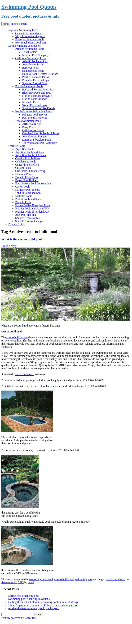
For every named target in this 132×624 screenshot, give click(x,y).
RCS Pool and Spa (25, 214)
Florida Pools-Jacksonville (37, 95)
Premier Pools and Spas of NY (32, 208)
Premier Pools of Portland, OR (32, 211)
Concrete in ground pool (28, 33)
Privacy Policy (16, 224)
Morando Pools (30, 102)
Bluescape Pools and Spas (36, 92)
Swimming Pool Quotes (28, 7)
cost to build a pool (17, 337)
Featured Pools (16, 145)
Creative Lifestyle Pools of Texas (40, 133)
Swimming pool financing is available (29, 598)
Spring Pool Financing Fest (23, 595)
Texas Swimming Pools (28, 120)
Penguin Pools (23, 202)
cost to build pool (24, 374)
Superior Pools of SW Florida (38, 108)
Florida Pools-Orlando (34, 98)
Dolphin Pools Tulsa (26, 177)
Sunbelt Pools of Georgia (29, 221)
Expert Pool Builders (26, 180)
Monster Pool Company (35, 55)
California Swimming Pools (30, 58)
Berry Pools (28, 127)
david (31, 582)
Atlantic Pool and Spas (34, 61)
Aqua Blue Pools (24, 149)
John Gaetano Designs (34, 136)
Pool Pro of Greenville (34, 117)
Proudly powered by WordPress (18, 617)
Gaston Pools (22, 186)
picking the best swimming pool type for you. (33, 608)
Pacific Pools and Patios (35, 76)
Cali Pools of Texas (33, 130)
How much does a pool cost (30, 42)
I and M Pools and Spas (28, 192)
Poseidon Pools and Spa (35, 80)
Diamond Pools (23, 174)
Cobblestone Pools (25, 161)
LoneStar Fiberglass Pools (36, 139)
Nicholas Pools (23, 195)
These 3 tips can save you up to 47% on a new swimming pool (43, 605)
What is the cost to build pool (21, 239)
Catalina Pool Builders (27, 158)
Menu (5, 24)
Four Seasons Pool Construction (33, 183)
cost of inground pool (41, 579)
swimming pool (83, 579)
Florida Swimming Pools (29, 86)
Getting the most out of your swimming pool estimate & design (43, 602)
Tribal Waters (29, 51)
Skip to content (19, 23)
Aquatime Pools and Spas (29, 152)
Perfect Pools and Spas (28, 199)
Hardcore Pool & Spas (27, 189)
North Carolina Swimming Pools (33, 111)
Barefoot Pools (30, 67)
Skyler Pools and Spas (34, 105)
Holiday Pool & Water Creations (40, 73)
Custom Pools (23, 167)
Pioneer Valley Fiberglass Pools (32, 205)
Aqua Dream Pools (32, 64)
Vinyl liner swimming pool (30, 36)
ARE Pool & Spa (31, 123)
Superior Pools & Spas (34, 83)
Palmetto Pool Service (34, 114)
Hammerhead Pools (33, 70)
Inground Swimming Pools (23, 30)
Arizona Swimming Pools (29, 48)
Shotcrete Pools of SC (27, 217)
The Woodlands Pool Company (39, 142)
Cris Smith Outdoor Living (30, 170)
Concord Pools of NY (27, 164)
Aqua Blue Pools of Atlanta (30, 155)
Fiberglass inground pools (29, 39)
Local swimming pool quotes (24, 45)
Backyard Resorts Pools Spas (38, 89)
